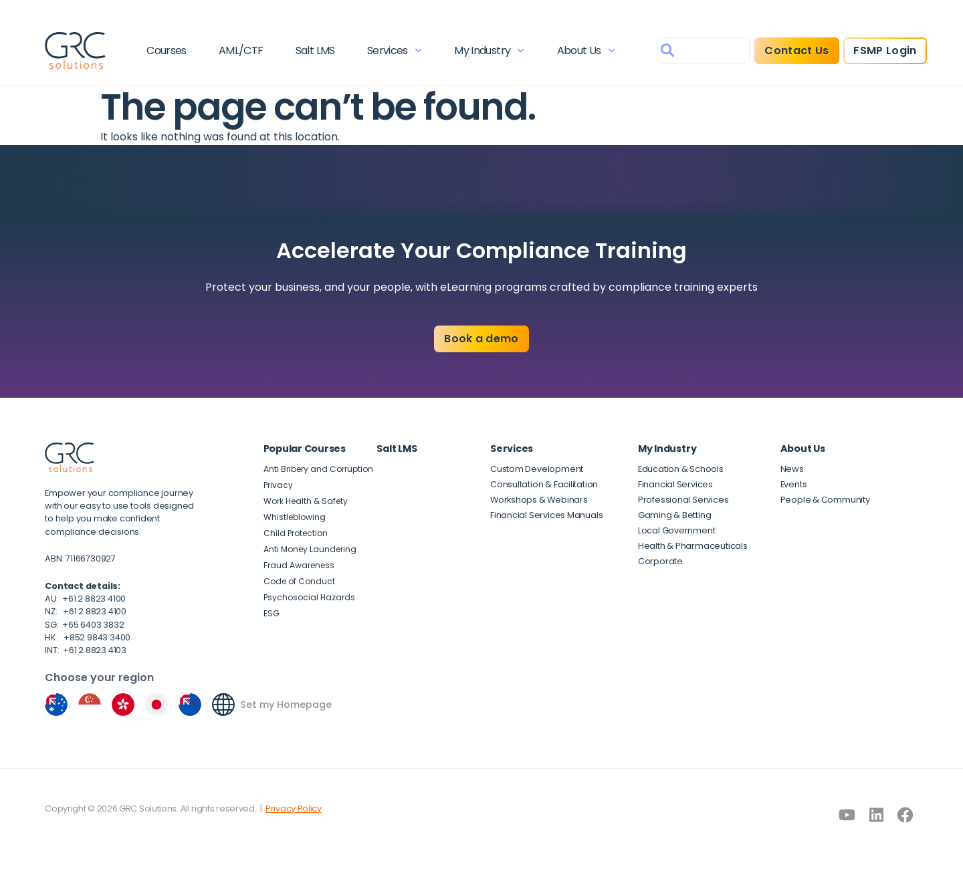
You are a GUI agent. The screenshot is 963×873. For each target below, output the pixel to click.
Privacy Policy (293, 808)
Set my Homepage (286, 704)
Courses (166, 50)
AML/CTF (241, 50)
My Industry (489, 50)
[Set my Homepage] (223, 704)
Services (394, 50)
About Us (586, 50)
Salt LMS (315, 50)
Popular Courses (304, 448)
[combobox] (703, 50)
